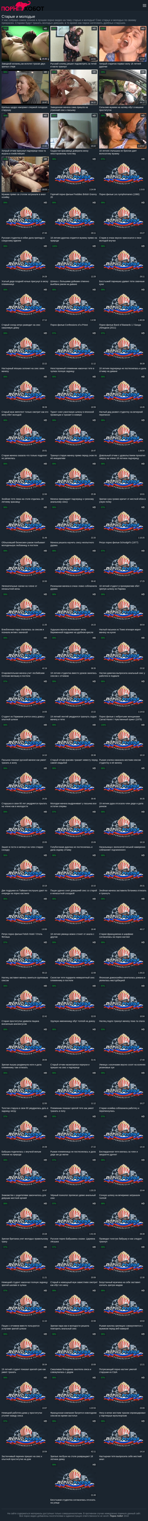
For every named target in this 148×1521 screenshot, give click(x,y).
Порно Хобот (116, 1516)
